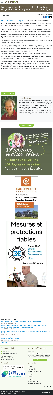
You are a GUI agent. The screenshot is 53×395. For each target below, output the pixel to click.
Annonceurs (30, 376)
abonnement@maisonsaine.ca (9, 353)
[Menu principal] (2, 2)
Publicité (30, 373)
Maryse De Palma (32, 369)
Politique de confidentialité (34, 383)
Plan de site (30, 379)
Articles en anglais (32, 368)
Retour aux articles (8, 93)
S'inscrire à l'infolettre (26, 125)
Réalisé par (44, 392)
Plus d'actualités (5, 342)
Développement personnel (34, 371)
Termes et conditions (33, 381)
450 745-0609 (6, 351)
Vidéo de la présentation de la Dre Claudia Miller (12, 20)
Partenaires (30, 374)
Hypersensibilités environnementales (45, 14)
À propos (30, 366)
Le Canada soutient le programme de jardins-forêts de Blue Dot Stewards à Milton (21, 321)
